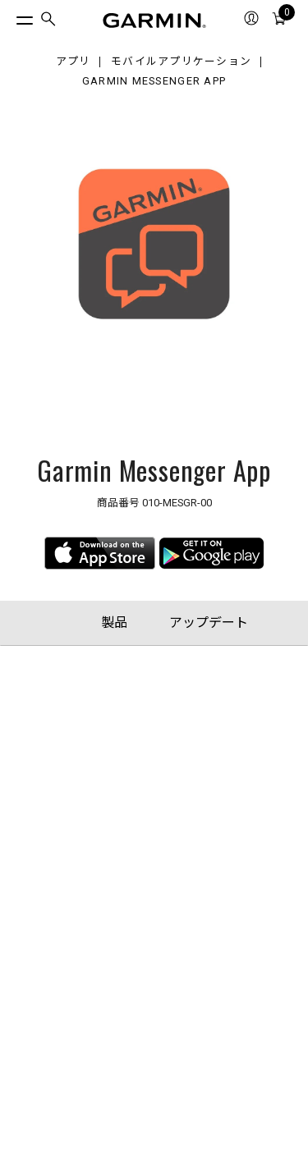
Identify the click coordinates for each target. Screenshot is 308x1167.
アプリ (73, 62)
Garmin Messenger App (154, 81)
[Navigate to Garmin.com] (154, 20)
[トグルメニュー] (10, 16)
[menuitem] (48, 21)
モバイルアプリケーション (181, 62)
